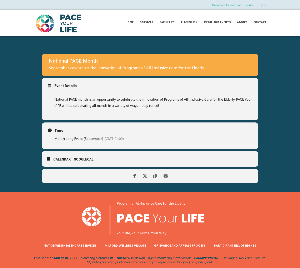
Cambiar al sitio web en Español (232, 5)
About (242, 22)
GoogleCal (84, 159)
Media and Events (217, 22)
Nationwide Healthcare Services (70, 245)
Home (129, 22)
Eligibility (189, 22)
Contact (260, 22)
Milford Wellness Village (125, 245)
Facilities (167, 22)
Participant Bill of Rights (235, 245)
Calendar (62, 159)
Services (146, 22)
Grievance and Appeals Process (180, 245)
